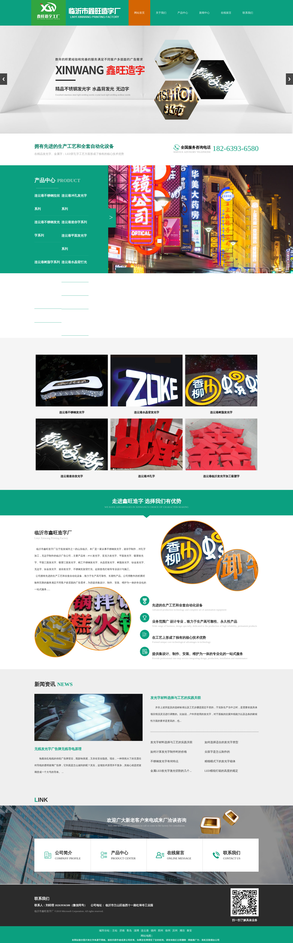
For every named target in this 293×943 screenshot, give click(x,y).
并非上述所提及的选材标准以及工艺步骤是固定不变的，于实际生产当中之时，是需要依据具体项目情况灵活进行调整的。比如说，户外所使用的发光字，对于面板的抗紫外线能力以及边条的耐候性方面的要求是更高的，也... (203, 714)
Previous (3, 79)
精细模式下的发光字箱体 (220, 761)
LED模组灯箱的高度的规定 (221, 770)
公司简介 (63, 853)
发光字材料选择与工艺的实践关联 (175, 698)
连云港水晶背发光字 (146, 412)
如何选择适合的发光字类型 (221, 742)
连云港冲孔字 (146, 476)
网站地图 (146, 935)
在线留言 (175, 853)
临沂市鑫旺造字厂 (53, 532)
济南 (122, 930)
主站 (114, 930)
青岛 (129, 930)
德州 (153, 930)
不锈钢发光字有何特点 (164, 761)
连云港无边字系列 (47, 315)
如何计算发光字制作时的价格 (168, 751)
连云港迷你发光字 (72, 476)
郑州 (160, 930)
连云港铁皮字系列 (74, 302)
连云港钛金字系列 (74, 288)
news (53, 684)
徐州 (167, 930)
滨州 (175, 930)
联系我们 (231, 853)
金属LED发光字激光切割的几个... (171, 770)
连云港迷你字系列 (74, 222)
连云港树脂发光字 (221, 412)
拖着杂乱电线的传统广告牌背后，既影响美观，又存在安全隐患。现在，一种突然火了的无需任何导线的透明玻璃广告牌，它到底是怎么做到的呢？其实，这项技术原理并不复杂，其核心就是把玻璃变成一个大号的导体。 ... (87, 765)
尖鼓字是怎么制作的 (217, 751)
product (57, 180)
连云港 (145, 930)
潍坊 (182, 930)
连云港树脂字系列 (47, 262)
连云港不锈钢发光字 (71, 412)
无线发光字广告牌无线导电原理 (57, 749)
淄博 (136, 930)
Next (289, 79)
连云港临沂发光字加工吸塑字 (221, 476)
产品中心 (119, 853)
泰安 (189, 930)
